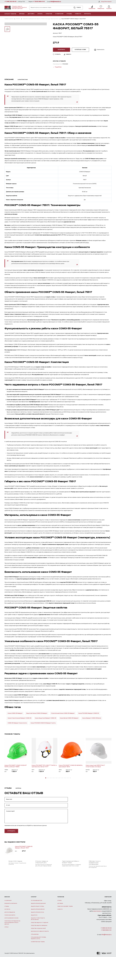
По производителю (36, 900)
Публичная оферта (10, 915)
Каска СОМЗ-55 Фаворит (15, 716)
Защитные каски (54, 18)
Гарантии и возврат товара (65, 906)
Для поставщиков (10, 912)
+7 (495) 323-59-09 (10, 1)
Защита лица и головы (37, 906)
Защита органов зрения (37, 909)
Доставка (31, 13)
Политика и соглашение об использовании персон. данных (12, 923)
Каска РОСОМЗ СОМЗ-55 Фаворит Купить (43, 726)
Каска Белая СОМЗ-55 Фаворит (69, 721)
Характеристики (23, 82)
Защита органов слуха (37, 912)
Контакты (87, 13)
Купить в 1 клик (80, 49)
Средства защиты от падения (39, 922)
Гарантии (49, 13)
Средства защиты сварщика (39, 925)
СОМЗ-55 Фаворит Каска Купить (17, 726)
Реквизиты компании (11, 903)
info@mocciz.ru (55, 1)
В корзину (62, 49)
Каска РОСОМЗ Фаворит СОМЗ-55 (88, 716)
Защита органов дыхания (38, 903)
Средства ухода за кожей (38, 928)
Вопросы (18, 791)
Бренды (22, 13)
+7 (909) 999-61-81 (39, 1)
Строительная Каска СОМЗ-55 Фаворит (63, 716)
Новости (78, 13)
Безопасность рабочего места (40, 931)
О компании (59, 13)
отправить (11, 834)
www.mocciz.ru (97, 911)
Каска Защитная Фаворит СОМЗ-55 (45, 721)
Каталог (18, 18)
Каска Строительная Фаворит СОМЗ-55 (19, 721)
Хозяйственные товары (38, 941)
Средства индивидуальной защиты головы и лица (35, 18)
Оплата (40, 13)
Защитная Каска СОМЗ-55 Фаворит (36, 716)
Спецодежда (35, 934)
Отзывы (69, 13)
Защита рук (34, 915)
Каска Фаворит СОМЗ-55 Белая (91, 721)
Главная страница (9, 18)
